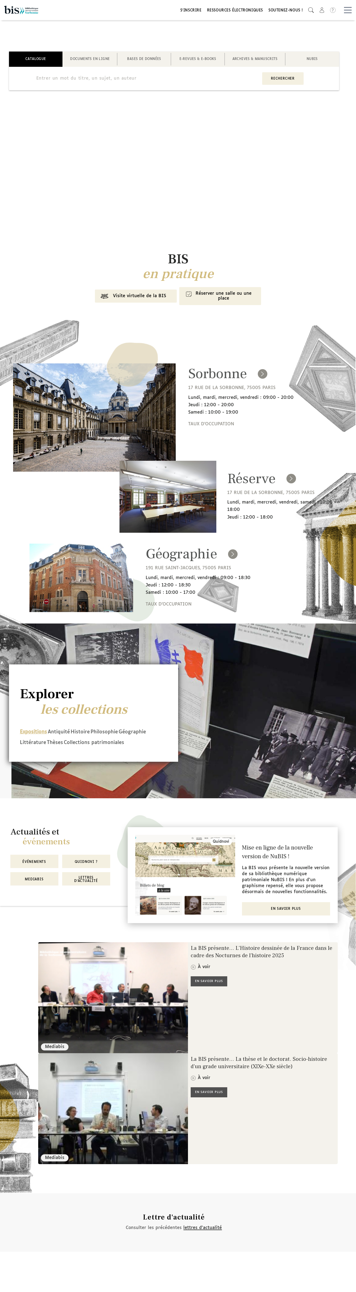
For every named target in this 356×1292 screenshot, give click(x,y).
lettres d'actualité (202, 1238)
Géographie (33, 744)
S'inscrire (191, 11)
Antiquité (69, 735)
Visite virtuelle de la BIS (129, 300)
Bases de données (144, 61)
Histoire (100, 735)
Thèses (103, 744)
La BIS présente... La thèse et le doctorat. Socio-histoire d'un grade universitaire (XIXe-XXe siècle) (259, 1073)
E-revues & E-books (198, 61)
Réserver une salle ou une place (221, 300)
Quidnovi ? (86, 872)
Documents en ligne (90, 61)
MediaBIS (34, 889)
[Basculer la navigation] (348, 11)
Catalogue (35, 61)
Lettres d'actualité (86, 889)
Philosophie (134, 735)
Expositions (33, 735)
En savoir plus (286, 919)
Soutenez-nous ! (285, 11)
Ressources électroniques (235, 11)
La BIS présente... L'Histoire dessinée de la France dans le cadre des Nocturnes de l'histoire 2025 (261, 962)
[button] (311, 11)
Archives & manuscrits (255, 61)
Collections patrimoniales (50, 754)
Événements (34, 872)
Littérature (71, 744)
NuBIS (312, 61)
